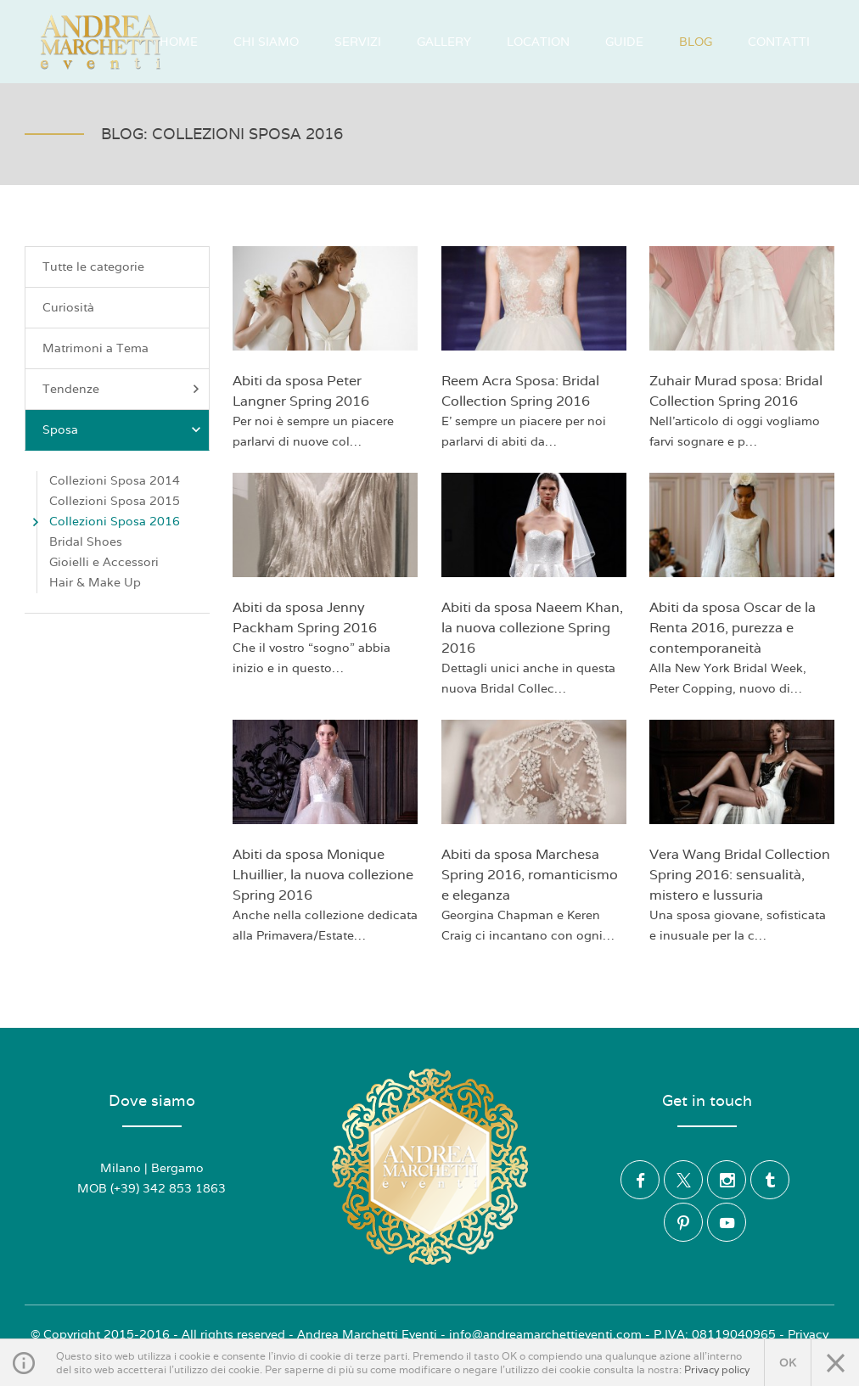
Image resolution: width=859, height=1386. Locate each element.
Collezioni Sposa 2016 (114, 521)
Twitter (683, 1179)
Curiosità (68, 307)
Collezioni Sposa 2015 (114, 500)
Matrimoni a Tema (95, 348)
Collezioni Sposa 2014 (114, 480)
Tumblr (770, 1179)
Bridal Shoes (85, 541)
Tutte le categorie (93, 266)
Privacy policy (717, 1370)
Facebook (640, 1179)
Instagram (726, 1179)
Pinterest (683, 1222)
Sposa (123, 429)
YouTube (726, 1222)
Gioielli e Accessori (104, 562)
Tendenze (123, 388)
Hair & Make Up (95, 582)
